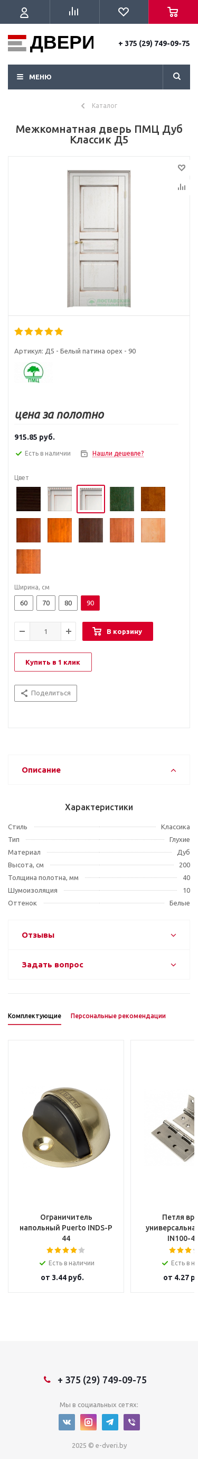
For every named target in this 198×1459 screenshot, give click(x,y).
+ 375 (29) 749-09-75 (154, 43)
